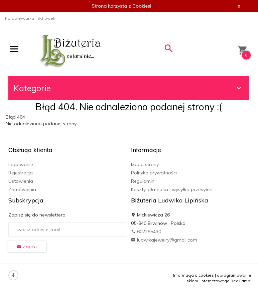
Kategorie (128, 88)
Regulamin (142, 181)
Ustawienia (20, 181)
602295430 (146, 232)
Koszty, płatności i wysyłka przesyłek (171, 189)
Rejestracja (20, 173)
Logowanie (20, 164)
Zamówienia (22, 189)
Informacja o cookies (193, 275)
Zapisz (27, 247)
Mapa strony (145, 164)
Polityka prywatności (154, 173)
